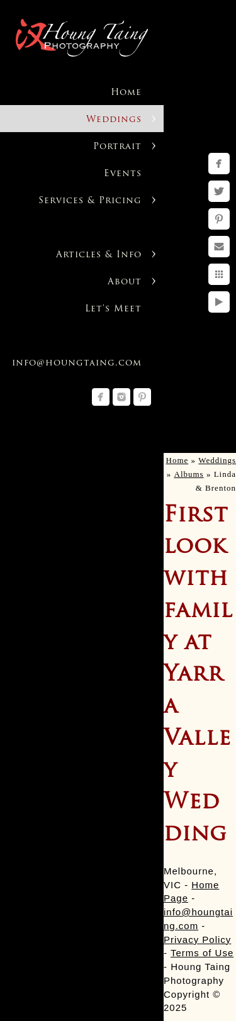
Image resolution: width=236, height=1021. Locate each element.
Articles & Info (99, 255)
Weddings (114, 120)
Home (126, 93)
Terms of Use (202, 952)
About (125, 282)
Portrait (117, 147)
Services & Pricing (90, 201)
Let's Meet (113, 309)
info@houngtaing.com (77, 363)
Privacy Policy (197, 939)
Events (123, 174)
